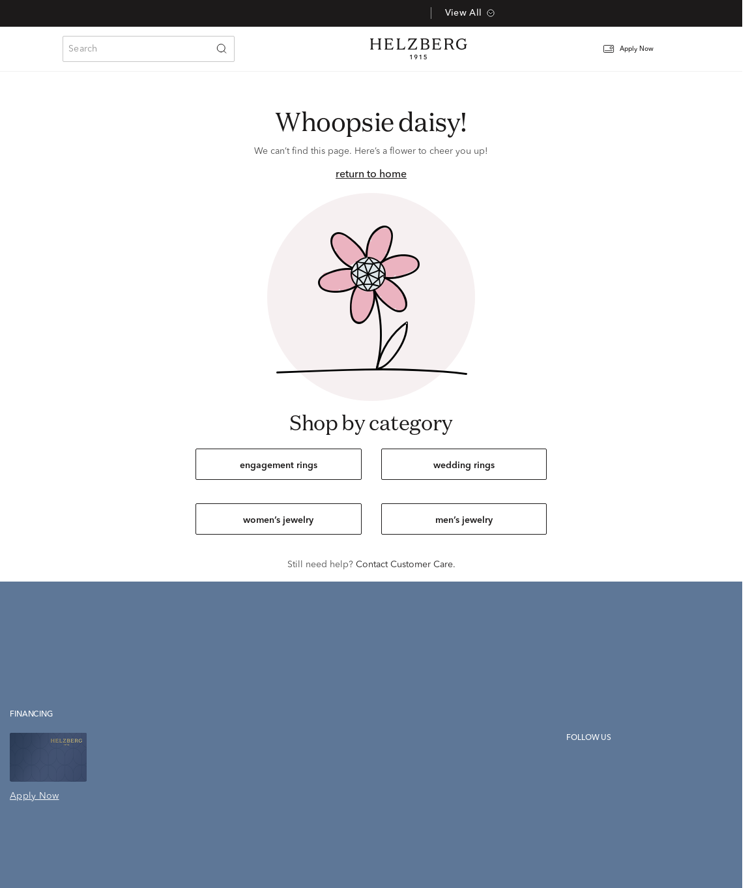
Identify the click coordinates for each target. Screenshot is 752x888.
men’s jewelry (464, 520)
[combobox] (149, 49)
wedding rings (464, 465)
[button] (637, 49)
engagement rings (278, 465)
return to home (371, 175)
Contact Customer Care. (406, 564)
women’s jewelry (278, 520)
